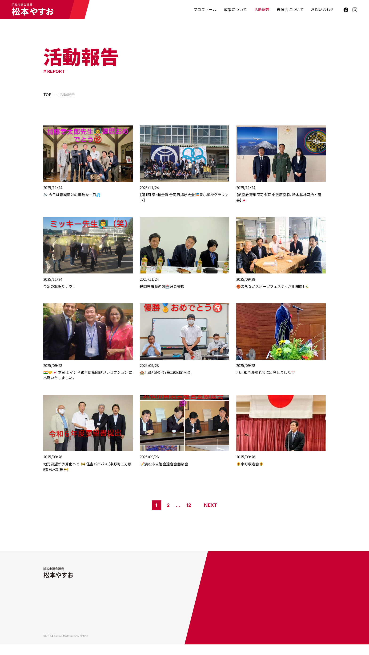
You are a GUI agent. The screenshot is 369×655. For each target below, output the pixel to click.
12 (188, 516)
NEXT (210, 516)
